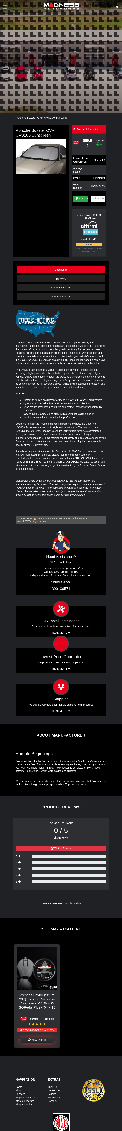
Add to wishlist (99, 198)
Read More (61, 668)
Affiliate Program (25, 1101)
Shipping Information (27, 1097)
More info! (99, 160)
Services (20, 1094)
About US (53, 1087)
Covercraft (99, 178)
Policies (52, 1094)
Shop (18, 1090)
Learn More (90, 231)
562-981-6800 (33, 461)
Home (19, 1087)
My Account (54, 1097)
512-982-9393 (83, 458)
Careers (52, 1101)
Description (61, 269)
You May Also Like (60, 287)
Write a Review (61, 848)
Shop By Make (24, 1104)
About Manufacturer (61, 296)
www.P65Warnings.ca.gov (31, 521)
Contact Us (54, 1090)
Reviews (61, 278)
